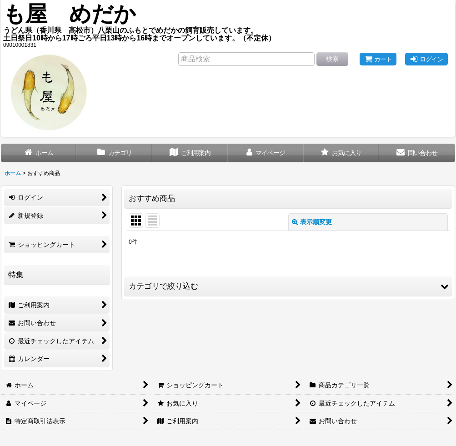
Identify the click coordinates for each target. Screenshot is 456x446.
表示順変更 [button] (312, 222)
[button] (288, 286)
